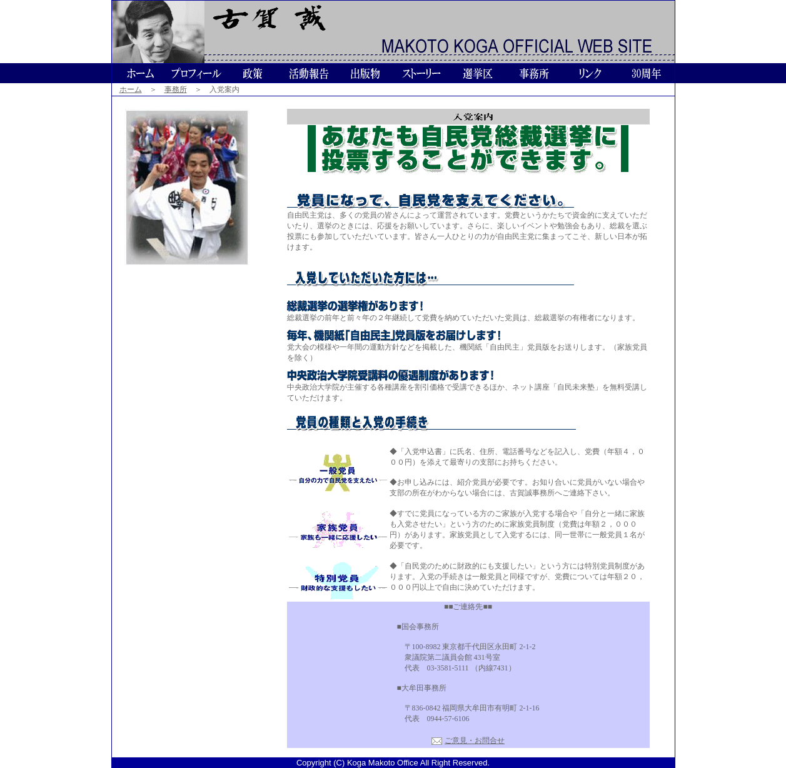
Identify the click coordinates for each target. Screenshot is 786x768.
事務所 (175, 89)
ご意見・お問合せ (475, 740)
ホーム (130, 89)
